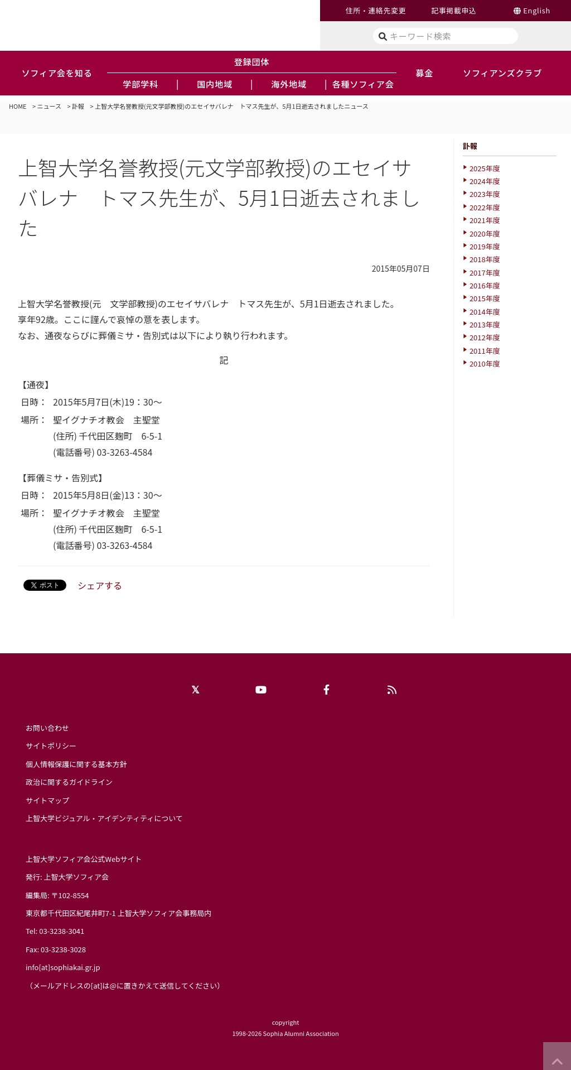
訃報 (78, 106)
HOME (18, 106)
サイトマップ (47, 800)
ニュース (49, 106)
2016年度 (485, 285)
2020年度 (485, 233)
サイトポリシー (51, 745)
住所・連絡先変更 (376, 10)
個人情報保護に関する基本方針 (76, 764)
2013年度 (485, 324)
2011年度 (485, 350)
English (536, 10)
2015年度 (485, 298)
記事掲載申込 (453, 10)
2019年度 (485, 246)
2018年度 (485, 259)
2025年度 (485, 168)
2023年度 (485, 194)
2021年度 (485, 220)
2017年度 (485, 272)
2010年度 (485, 363)
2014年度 (485, 311)
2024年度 (485, 181)
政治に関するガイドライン (69, 782)
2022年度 (485, 207)
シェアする (100, 585)
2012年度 (485, 337)
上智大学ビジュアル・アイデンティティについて (104, 818)
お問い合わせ (47, 727)
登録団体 (252, 61)
